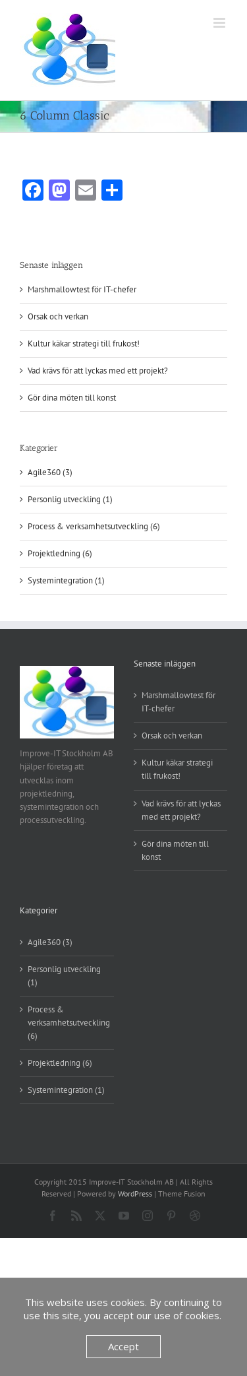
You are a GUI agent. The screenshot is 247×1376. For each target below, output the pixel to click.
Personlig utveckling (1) (70, 499)
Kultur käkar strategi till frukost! (84, 343)
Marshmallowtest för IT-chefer (82, 289)
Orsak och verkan (58, 316)
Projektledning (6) (60, 553)
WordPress (135, 1193)
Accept (123, 1346)
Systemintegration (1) (66, 580)
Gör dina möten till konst (72, 397)
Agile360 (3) (50, 472)
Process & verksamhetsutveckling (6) (94, 526)
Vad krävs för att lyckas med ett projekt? (98, 370)
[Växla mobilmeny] (220, 23)
